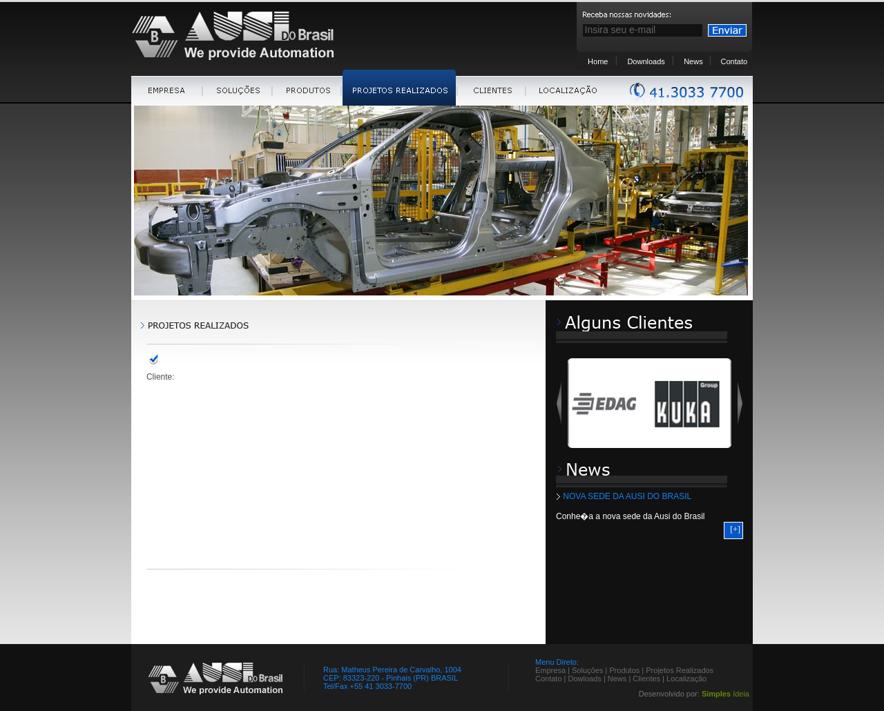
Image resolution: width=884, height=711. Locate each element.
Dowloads (585, 678)
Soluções (587, 670)
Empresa (550, 670)
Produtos (624, 670)
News (693, 61)
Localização (686, 678)
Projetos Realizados (679, 670)
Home (598, 61)
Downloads (645, 61)
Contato (734, 61)
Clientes (646, 678)
